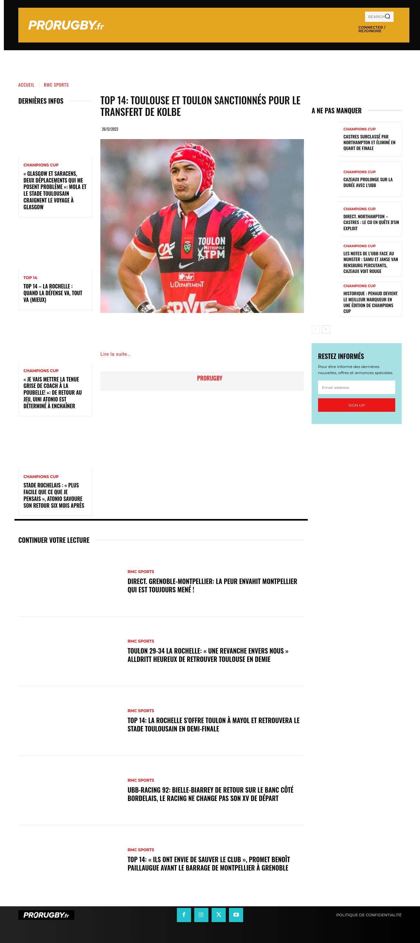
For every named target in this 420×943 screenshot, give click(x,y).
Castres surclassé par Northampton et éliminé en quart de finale (369, 142)
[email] (356, 387)
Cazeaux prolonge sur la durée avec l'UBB (368, 182)
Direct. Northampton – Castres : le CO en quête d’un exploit (371, 222)
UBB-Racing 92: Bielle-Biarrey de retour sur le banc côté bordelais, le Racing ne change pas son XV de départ (211, 794)
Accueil (26, 84)
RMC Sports (56, 84)
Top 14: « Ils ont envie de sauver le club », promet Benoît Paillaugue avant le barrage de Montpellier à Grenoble (209, 863)
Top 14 (30, 278)
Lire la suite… (115, 354)
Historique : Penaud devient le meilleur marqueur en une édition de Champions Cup (370, 302)
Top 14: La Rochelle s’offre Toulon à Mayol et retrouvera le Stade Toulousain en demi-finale (214, 724)
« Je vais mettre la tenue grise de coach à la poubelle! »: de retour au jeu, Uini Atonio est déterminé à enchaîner (52, 392)
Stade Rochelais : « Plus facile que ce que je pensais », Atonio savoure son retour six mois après (53, 495)
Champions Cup (41, 165)
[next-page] (326, 329)
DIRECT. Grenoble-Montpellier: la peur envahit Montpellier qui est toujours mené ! (212, 585)
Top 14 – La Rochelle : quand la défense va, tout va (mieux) (52, 293)
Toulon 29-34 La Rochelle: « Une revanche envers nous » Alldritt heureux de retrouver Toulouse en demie (208, 655)
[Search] (387, 17)
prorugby (209, 378)
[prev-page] (316, 329)
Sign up (356, 405)
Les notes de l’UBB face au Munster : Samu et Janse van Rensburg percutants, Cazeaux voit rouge (370, 262)
